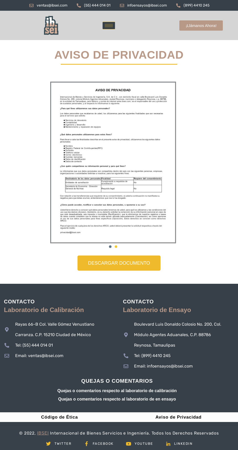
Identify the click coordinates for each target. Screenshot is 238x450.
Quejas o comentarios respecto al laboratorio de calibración (117, 390)
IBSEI (43, 433)
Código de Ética (59, 417)
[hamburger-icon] (108, 25)
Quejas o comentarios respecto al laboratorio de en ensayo (117, 399)
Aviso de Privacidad (179, 417)
